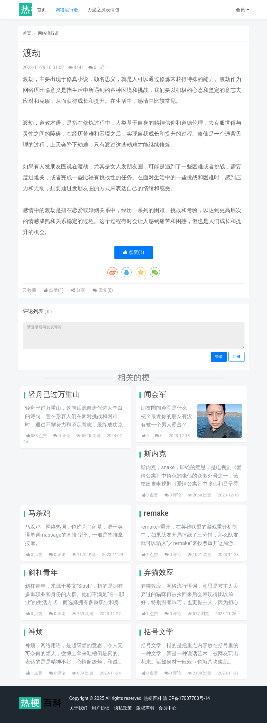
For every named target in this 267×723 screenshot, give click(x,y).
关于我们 (78, 707)
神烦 (35, 632)
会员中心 (167, 707)
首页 (41, 9)
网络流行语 (67, 9)
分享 (78, 290)
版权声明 (145, 707)
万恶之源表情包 (103, 9)
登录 (219, 356)
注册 (236, 356)
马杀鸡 (39, 513)
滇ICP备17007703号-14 (186, 698)
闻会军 (155, 394)
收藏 (31, 290)
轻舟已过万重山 (54, 394)
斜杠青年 (43, 572)
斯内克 (155, 454)
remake (156, 513)
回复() (103, 290)
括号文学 (159, 632)
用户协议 (101, 707)
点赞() (133, 252)
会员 (242, 9)
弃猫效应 (159, 572)
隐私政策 (123, 707)
